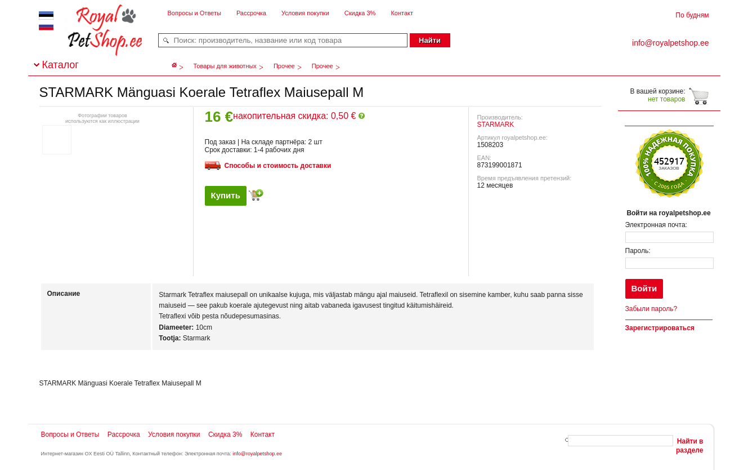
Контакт (402, 13)
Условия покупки (305, 13)
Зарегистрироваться (660, 328)
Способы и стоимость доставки (278, 166)
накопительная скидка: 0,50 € (299, 116)
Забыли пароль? (651, 309)
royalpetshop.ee (91, 40)
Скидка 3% (359, 13)
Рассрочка (251, 13)
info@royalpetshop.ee (257, 453)
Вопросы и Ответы (194, 13)
